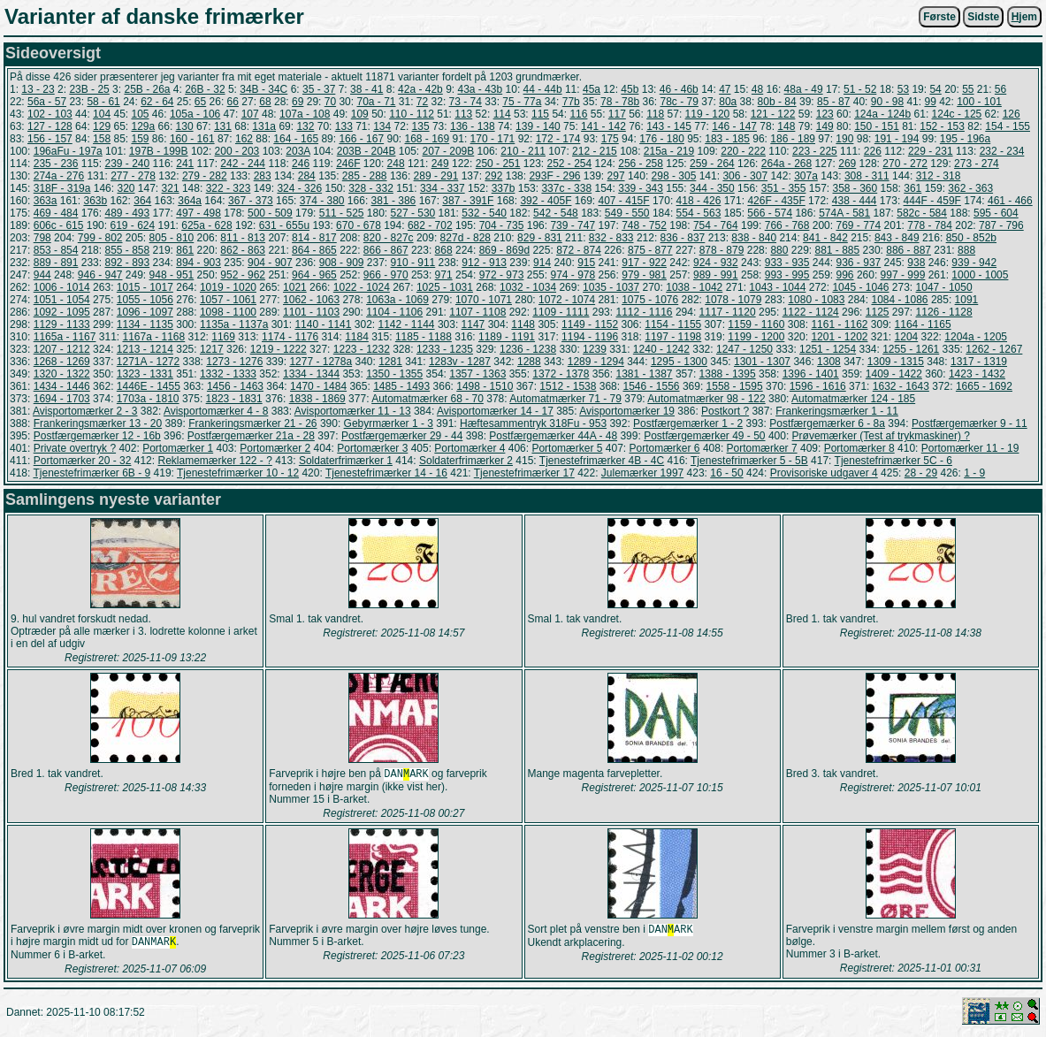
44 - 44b (542, 89)
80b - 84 (777, 101)
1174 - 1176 (290, 337)
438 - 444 (854, 200)
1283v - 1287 (460, 361)
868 (444, 250)
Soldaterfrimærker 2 (466, 460)
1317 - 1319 (979, 361)
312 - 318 (938, 176)
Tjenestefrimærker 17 (524, 473)
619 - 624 (132, 225)
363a (45, 200)
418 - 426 (699, 200)
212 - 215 (594, 151)
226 (873, 151)
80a (728, 101)
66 (233, 101)
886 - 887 (908, 250)
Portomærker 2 (275, 448)
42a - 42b (420, 89)
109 (360, 114)
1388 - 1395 (727, 374)
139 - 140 (538, 126)
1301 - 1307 (762, 361)
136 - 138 (472, 126)
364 (142, 200)
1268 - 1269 (62, 361)
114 (502, 114)
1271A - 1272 (148, 361)
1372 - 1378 (560, 374)
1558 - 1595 (734, 386)
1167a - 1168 (153, 337)
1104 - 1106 (394, 312)
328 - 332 (370, 188)
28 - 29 (921, 473)
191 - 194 (897, 139)
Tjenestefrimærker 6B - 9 (91, 473)
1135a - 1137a (234, 324)
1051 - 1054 (62, 300)
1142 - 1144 (406, 324)
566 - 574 (769, 213)
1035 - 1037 (611, 287)
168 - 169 (427, 139)
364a (190, 200)
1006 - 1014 (62, 287)
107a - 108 (304, 114)
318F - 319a (62, 188)
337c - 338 (566, 188)
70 (330, 101)
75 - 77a (521, 101)
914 (542, 262)
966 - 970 (385, 275)
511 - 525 (341, 213)
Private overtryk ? (75, 448)
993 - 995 (787, 275)
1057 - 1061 (228, 300)
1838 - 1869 (317, 399)
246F (348, 163)
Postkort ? (725, 411)
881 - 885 (837, 250)
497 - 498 (198, 213)
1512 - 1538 (567, 386)
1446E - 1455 (148, 386)
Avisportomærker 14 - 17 (495, 411)
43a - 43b (479, 89)
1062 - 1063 (311, 300)
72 (422, 101)
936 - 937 (859, 262)
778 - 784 (929, 225)
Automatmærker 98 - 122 (706, 399)
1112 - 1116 (643, 312)
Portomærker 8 (859, 448)
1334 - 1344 (311, 374)
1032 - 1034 (528, 287)
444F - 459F (932, 200)
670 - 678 (358, 225)
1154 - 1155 (673, 324)
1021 (295, 287)
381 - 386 (393, 200)
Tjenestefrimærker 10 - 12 (238, 473)
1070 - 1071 (483, 300)
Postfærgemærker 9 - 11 (969, 423)
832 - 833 (611, 238)
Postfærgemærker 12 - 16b (97, 436)
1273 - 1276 (234, 361)
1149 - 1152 (589, 324)
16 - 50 (726, 473)
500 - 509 (270, 213)
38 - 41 (366, 89)
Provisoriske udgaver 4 (824, 473)
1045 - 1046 (860, 287)
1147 (473, 324)
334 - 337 (442, 188)
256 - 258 (640, 163)
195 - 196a (965, 139)
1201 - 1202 (839, 337)
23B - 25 (89, 89)
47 (724, 89)
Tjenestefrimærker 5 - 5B (749, 460)
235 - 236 (56, 163)
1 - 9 (974, 473)
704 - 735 (501, 225)
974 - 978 (572, 275)
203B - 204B (366, 151)
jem (1024, 17)
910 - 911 (413, 262)
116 (578, 114)
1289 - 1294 (596, 361)
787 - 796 (1001, 225)
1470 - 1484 (318, 386)
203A (297, 151)
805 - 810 (172, 238)
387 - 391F (467, 200)
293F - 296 (554, 176)
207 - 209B (449, 151)
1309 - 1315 (895, 361)
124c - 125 (957, 114)
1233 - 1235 (444, 349)
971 (444, 275)
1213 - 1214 (145, 349)
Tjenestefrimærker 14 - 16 (386, 473)
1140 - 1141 (322, 324)
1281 (390, 361)
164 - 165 (295, 139)
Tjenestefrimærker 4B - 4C (601, 460)
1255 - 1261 (910, 349)
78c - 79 (679, 101)
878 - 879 (721, 250)
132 (305, 126)
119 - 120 (707, 114)
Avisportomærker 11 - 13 (352, 411)
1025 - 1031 (444, 287)
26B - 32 (205, 89)
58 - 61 (103, 101)
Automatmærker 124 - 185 (853, 399)
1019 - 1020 (228, 287)
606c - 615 (59, 225)
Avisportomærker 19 (627, 411)
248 (396, 163)
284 (307, 176)
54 (935, 89)
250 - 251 (498, 163)
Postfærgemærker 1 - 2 (688, 423)
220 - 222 (743, 151)
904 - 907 (270, 262)
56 (1000, 89)
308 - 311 (866, 176)
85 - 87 (833, 101)
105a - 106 (195, 114)
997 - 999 (903, 275)
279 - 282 (204, 176)
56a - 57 (46, 101)
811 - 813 (242, 238)
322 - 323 (228, 188)
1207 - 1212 (62, 349)
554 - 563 (699, 213)
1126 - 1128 (944, 312)
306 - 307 (744, 176)
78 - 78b (619, 101)
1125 (877, 312)
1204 (907, 337)
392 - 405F (545, 200)
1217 (212, 349)
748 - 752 (644, 225)
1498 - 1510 (484, 386)
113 (463, 114)
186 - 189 (792, 139)
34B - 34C (263, 89)
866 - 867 (385, 250)
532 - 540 (484, 213)
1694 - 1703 (62, 399)
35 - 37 (318, 89)
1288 (529, 361)
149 (825, 126)
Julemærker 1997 (642, 473)
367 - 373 (250, 200)
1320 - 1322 (62, 374)
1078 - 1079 (733, 300)
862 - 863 (242, 250)
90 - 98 (887, 101)
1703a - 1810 (148, 399)
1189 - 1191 (506, 337)
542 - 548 (555, 213)
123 (825, 114)
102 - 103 (50, 114)
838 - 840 (753, 238)
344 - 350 (712, 188)
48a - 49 (803, 89)
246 (300, 163)
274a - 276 (59, 176)
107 (250, 114)
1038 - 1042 (694, 287)
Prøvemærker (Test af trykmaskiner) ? (881, 436)
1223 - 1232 (361, 349)
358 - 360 (855, 188)
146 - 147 (734, 126)
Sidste (983, 17)
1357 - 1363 (477, 374)
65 (200, 101)
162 (244, 139)
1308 (829, 361)
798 (42, 238)
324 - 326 (299, 188)
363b (95, 200)
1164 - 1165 (923, 324)
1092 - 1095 (62, 312)
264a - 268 (786, 163)
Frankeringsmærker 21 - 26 (252, 423)
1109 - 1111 (560, 312)
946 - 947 (100, 275)
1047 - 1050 (944, 287)
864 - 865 (314, 250)
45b (629, 89)
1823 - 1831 (234, 399)
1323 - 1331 (145, 374)
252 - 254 (569, 163)
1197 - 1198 (673, 337)
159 (140, 139)
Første (939, 17)
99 (929, 101)
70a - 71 (375, 101)
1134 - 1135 (145, 324)
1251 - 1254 (827, 349)
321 (170, 188)
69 (297, 101)
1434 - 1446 (62, 386)
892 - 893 (126, 262)
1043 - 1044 (777, 287)
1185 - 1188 (423, 337)
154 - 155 (1007, 126)
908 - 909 (341, 262)
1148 (523, 324)
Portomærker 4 (469, 448)
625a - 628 (206, 225)
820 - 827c (388, 238)
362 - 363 (970, 188)
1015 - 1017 (145, 287)
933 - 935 (787, 262)
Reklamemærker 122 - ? (214, 460)
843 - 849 (897, 238)
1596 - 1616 (818, 386)
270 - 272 (905, 163)
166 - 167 (361, 139)
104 (102, 114)
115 (540, 114)
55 (967, 89)
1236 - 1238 (528, 349)
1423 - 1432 (977, 374)
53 (903, 89)
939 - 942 (973, 262)
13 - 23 (37, 89)
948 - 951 (172, 275)
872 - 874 (578, 250)
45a (591, 89)
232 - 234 (1002, 151)
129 (102, 126)
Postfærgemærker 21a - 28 (251, 436)
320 (125, 188)
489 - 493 (126, 213)
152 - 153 (942, 126)
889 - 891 (56, 262)
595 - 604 (996, 213)
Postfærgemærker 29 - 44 (401, 436)
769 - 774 (858, 225)
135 (421, 126)
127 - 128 (50, 126)
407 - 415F (624, 200)
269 (847, 163)
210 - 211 (523, 151)
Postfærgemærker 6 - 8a (827, 423)
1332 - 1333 (228, 374)
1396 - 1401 (811, 374)
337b (503, 188)
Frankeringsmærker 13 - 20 (98, 423)
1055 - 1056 (145, 300)
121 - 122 (773, 114)
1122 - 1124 (811, 312)
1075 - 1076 (650, 300)
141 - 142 (603, 126)
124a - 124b (882, 114)
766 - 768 (787, 225)
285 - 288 (364, 176)
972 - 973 (501, 275)
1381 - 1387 (643, 374)
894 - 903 (198, 262)
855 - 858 (126, 250)
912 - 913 (484, 262)
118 (655, 114)
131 (223, 126)
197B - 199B (158, 151)
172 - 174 (558, 139)
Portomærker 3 (372, 448)
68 (265, 101)
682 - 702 (430, 225)
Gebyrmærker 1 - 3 (388, 423)
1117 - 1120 (727, 312)
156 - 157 (50, 139)
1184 (357, 337)
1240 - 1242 (661, 349)
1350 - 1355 (394, 374)
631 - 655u (284, 225)
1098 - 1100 (228, 312)
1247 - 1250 (744, 349)
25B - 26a (147, 89)
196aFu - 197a (68, 151)
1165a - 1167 (65, 337)
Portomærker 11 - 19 (970, 448)
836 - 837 (683, 238)
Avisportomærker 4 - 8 (216, 411)
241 (185, 163)
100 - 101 (979, 101)
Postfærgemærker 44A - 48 (553, 436)
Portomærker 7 (762, 448)
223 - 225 (814, 151)
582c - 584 (922, 213)
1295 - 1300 (679, 361)
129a (143, 126)
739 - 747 (572, 225)
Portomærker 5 (566, 448)
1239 (595, 349)
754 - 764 (715, 225)
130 (185, 126)
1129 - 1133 (62, 324)
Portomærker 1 (177, 448)
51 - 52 (860, 89)
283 (262, 176)
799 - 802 (100, 238)
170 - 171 (492, 139)
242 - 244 (242, 163)
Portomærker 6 (665, 448)
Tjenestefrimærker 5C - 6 (893, 460)
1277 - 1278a (320, 361)
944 (42, 275)
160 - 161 (192, 139)
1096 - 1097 (145, 312)
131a (264, 126)
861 (185, 250)
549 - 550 (627, 213)
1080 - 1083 (816, 300)
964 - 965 (314, 275)
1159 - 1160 (756, 324)
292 (493, 176)
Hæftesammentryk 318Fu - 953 (533, 423)
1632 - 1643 (901, 386)
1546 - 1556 (650, 386)
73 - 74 (465, 101)
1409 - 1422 (894, 374)
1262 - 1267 (994, 349)
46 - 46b (679, 89)
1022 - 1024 (361, 287)
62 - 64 (157, 101)
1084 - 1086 (899, 300)
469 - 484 (56, 213)
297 (616, 176)
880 (779, 250)
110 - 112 (411, 114)
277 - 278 (133, 176)
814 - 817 (314, 238)
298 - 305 (674, 176)
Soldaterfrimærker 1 (346, 460)
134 (382, 126)
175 (610, 139)
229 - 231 (930, 151)
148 (786, 126)
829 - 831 (539, 238)
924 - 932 (715, 262)
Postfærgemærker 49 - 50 (704, 436)
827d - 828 (465, 238)
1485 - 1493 (401, 386)
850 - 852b (971, 238)
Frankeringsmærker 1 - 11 (836, 411)
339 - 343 (640, 188)
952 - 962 (242, 275)
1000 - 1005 (979, 275)
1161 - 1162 (839, 324)
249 (440, 163)
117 (617, 114)
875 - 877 (650, 250)
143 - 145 (668, 126)
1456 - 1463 (235, 386)
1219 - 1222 (278, 349)
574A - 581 (844, 213)
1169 (223, 337)
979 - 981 (644, 275)
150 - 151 (876, 126)
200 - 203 (237, 151)
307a (806, 176)
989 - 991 (715, 275)
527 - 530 (413, 213)
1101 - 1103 (311, 312)
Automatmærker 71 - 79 (565, 399)
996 (845, 275)
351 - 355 (783, 188)
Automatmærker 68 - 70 (427, 399)
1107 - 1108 (477, 312)
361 (912, 188)
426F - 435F (776, 200)
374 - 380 (322, 200)
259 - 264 (712, 163)
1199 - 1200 (756, 337)
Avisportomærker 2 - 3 (85, 411)
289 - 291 (436, 176)
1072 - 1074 (566, 300)
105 (140, 114)
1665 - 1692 (984, 386)
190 (844, 139)
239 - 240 (126, 163)
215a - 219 (669, 151)
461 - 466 (1010, 200)
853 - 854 (56, 250)
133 (344, 126)
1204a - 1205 (975, 337)
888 (966, 250)
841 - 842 (825, 238)
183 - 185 (727, 139)
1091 (967, 300)
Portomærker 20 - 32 (83, 460)
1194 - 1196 (589, 337)
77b (571, 101)
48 (757, 89)
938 (916, 262)
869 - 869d (504, 250)
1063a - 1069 (397, 300)
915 (586, 262)
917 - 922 (644, 262)
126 (1011, 114)
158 (102, 139)
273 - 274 (976, 163)
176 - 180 (661, 139)
